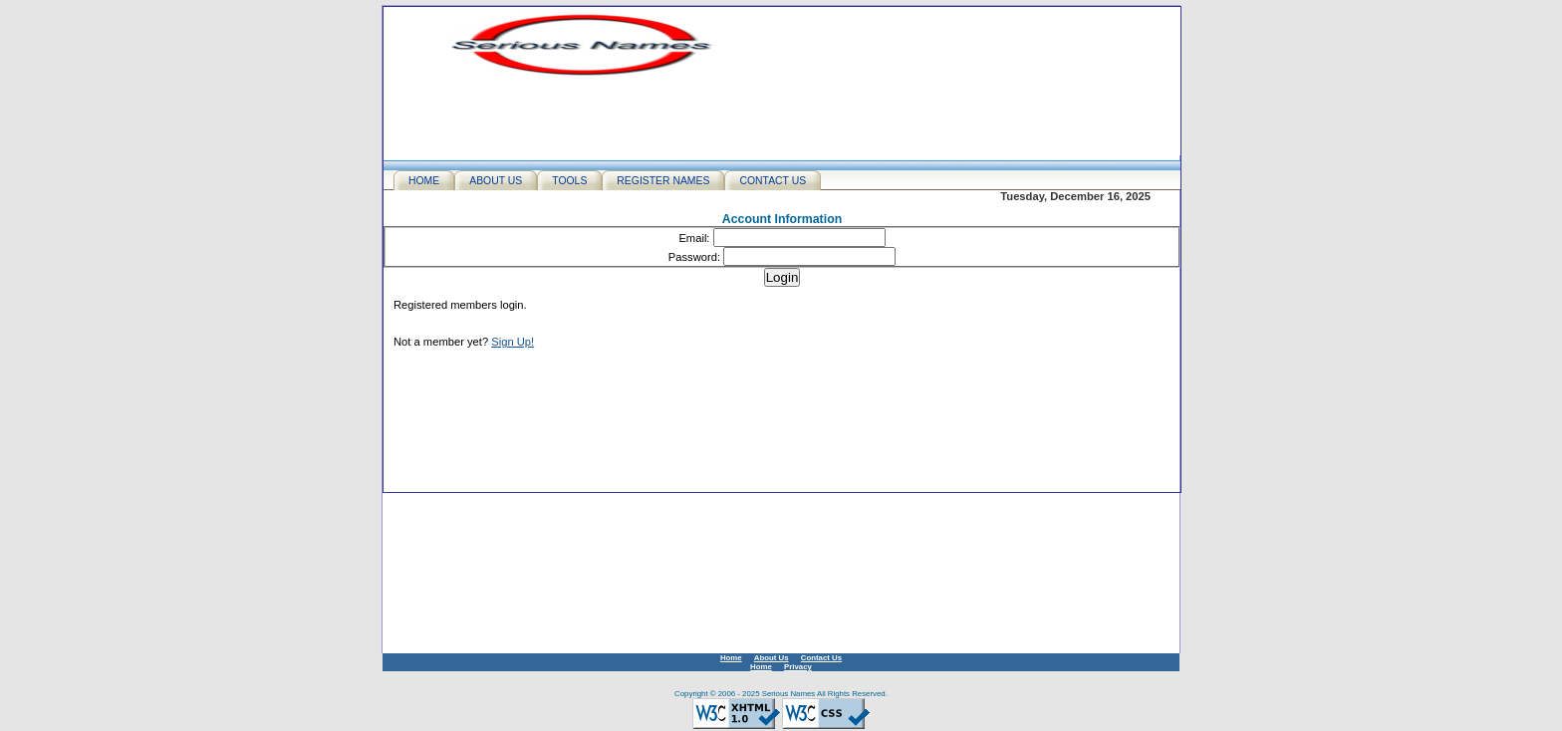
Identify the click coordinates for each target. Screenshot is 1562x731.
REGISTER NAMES (663, 180)
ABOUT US (495, 180)
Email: (693, 238)
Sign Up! (512, 342)
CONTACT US (772, 180)
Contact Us (821, 657)
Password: (694, 257)
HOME (423, 180)
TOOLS (569, 180)
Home (731, 657)
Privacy (798, 666)
